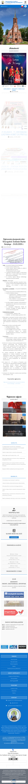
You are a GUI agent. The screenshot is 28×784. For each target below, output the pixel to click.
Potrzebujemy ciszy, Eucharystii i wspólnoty (11, 481)
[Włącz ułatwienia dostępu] (26, 6)
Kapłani (14, 666)
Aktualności (14, 49)
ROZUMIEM (13, 781)
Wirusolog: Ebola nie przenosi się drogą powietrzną (12, 486)
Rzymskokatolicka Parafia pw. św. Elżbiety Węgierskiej (11, 2)
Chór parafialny (14, 678)
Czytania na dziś (14, 688)
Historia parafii (14, 659)
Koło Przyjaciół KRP (14, 680)
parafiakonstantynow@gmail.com (15, 705)
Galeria (14, 693)
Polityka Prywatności (14, 776)
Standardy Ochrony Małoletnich (14, 668)
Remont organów (14, 664)
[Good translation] (10, 759)
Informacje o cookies (14, 778)
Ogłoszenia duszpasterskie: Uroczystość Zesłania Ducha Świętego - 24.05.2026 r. (14, 241)
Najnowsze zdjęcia (14, 397)
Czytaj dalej (14, 542)
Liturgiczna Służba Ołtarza (14, 676)
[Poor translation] (15, 759)
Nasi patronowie (14, 661)
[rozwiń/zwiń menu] (25, 2)
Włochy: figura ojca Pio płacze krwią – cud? (10, 455)
